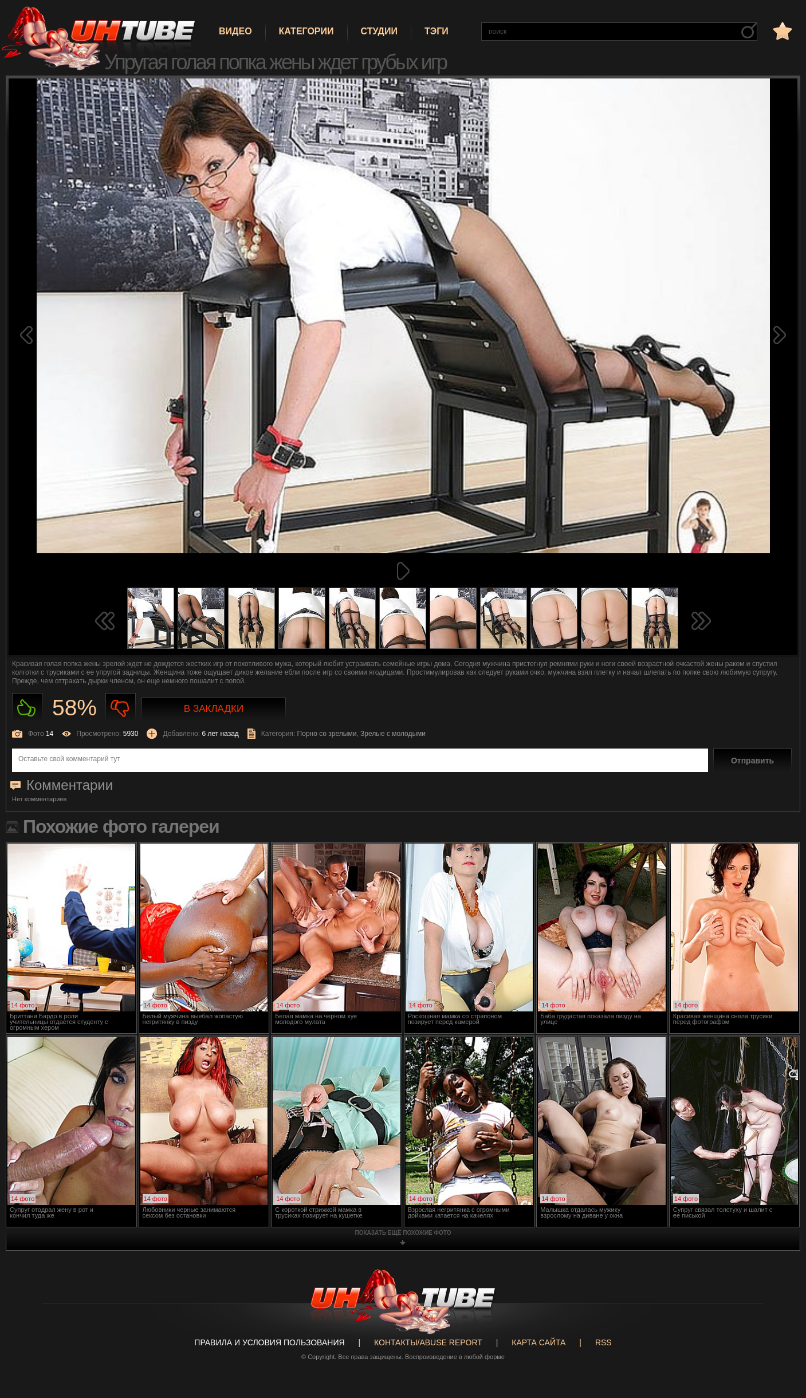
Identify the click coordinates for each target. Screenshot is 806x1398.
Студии (379, 31)
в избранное (781, 30)
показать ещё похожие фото (403, 1233)
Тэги (436, 31)
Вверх (780, 1311)
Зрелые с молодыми (393, 734)
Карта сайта (538, 1342)
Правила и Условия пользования (269, 1342)
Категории (306, 31)
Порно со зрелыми (327, 734)
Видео (235, 31)
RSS (603, 1342)
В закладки (213, 708)
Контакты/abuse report (428, 1342)
